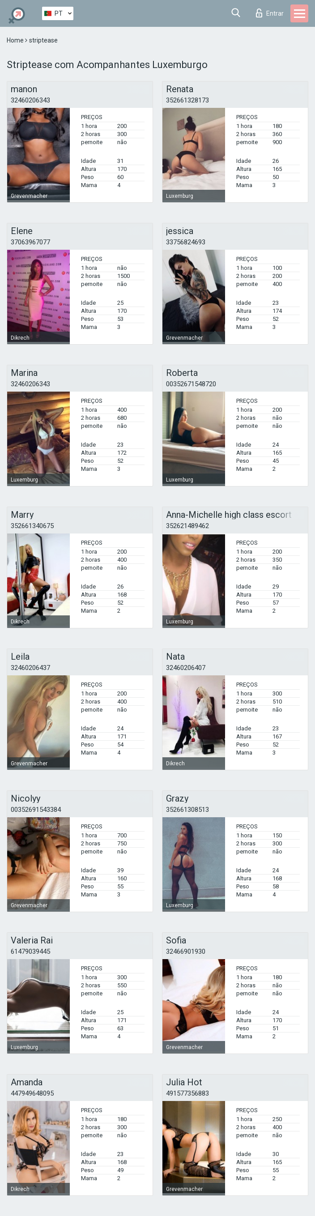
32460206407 (185, 668)
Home (16, 40)
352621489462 (187, 526)
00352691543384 (36, 810)
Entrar (270, 13)
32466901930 (185, 951)
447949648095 (32, 1093)
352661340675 (32, 526)
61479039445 (30, 951)
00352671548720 (191, 384)
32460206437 (30, 668)
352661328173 (187, 100)
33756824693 (185, 242)
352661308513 (187, 810)
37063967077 (30, 242)
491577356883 (187, 1093)
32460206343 (30, 100)
